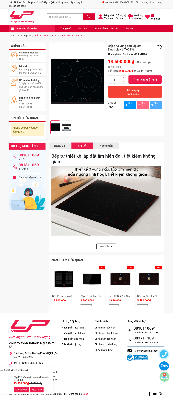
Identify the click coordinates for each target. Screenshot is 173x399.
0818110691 (30, 155)
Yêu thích (155, 18)
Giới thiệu (83, 28)
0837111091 (144, 338)
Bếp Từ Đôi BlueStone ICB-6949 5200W (130, 296)
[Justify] (88, 16)
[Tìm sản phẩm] (65, 16)
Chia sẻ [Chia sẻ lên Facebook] (128, 104)
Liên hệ (129, 28)
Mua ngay (133, 93)
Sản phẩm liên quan (67, 260)
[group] (77, 81)
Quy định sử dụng (104, 350)
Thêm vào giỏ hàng (145, 79)
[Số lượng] (114, 79)
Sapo (85, 394)
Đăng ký (122, 15)
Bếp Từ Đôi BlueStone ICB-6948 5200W (102, 296)
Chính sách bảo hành (105, 339)
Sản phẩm (100, 28)
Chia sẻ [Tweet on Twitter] (154, 104)
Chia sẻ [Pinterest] (141, 104)
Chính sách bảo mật (105, 327)
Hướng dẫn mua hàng (73, 327)
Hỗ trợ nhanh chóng (152, 2)
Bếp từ (58, 156)
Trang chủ (65, 28)
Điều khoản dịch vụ (71, 344)
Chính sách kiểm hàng (106, 344)
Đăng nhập (109, 15)
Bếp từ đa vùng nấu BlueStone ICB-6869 (74, 296)
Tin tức (114, 28)
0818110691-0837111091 (126, 2)
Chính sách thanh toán (106, 333)
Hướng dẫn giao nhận (73, 339)
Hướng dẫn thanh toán (73, 333)
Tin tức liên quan (24, 118)
